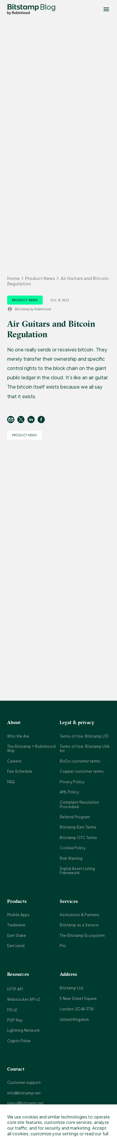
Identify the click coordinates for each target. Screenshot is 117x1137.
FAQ (11, 782)
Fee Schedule (19, 771)
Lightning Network (23, 1030)
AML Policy (69, 792)
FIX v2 (12, 1010)
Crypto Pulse (18, 1041)
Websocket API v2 (23, 999)
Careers (14, 761)
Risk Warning (71, 858)
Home (13, 278)
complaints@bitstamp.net (30, 1124)
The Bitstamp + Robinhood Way (31, 748)
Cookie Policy (72, 848)
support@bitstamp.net (27, 1113)
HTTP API (15, 989)
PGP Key (14, 1020)
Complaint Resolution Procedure (79, 804)
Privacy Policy (72, 782)
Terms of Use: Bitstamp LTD (84, 736)
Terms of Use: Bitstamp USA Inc (85, 748)
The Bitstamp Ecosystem (82, 935)
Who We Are (18, 736)
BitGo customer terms (80, 761)
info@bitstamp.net (24, 1093)
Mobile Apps (18, 915)
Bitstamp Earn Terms (78, 827)
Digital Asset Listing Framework (77, 870)
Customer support (24, 1082)
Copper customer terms (82, 771)
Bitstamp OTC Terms (78, 837)
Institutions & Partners (79, 915)
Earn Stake (16, 935)
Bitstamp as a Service (79, 925)
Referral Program (75, 817)
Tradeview (16, 925)
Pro (63, 945)
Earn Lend (15, 945)
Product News (40, 278)
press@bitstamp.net (25, 1103)
